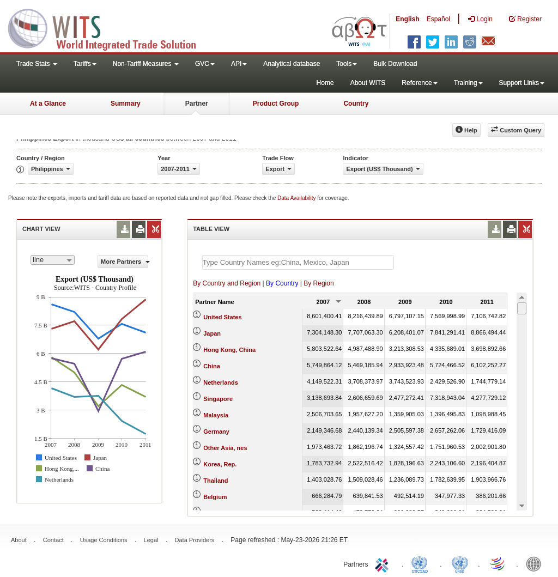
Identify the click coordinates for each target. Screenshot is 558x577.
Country (355, 103)
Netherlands (220, 382)
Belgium (215, 497)
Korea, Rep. (219, 464)
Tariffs (85, 64)
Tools (346, 64)
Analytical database (291, 64)
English (407, 19)
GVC (205, 64)
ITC (384, 563)
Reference (419, 83)
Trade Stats (36, 64)
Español (438, 19)
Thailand (215, 480)
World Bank (536, 563)
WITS (109, 27)
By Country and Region (226, 283)
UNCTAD (422, 563)
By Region (318, 283)
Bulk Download (395, 64)
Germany (216, 431)
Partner (196, 103)
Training (468, 83)
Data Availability (297, 198)
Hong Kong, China (229, 350)
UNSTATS (460, 563)
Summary (126, 103)
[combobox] (53, 260)
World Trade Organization (498, 563)
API (239, 64)
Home (325, 83)
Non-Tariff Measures (146, 64)
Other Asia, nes (225, 448)
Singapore (218, 399)
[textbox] (298, 262)
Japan (212, 333)
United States (222, 317)
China (211, 366)
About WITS (368, 83)
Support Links (521, 83)
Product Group (276, 103)
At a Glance (48, 103)
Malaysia (215, 415)
